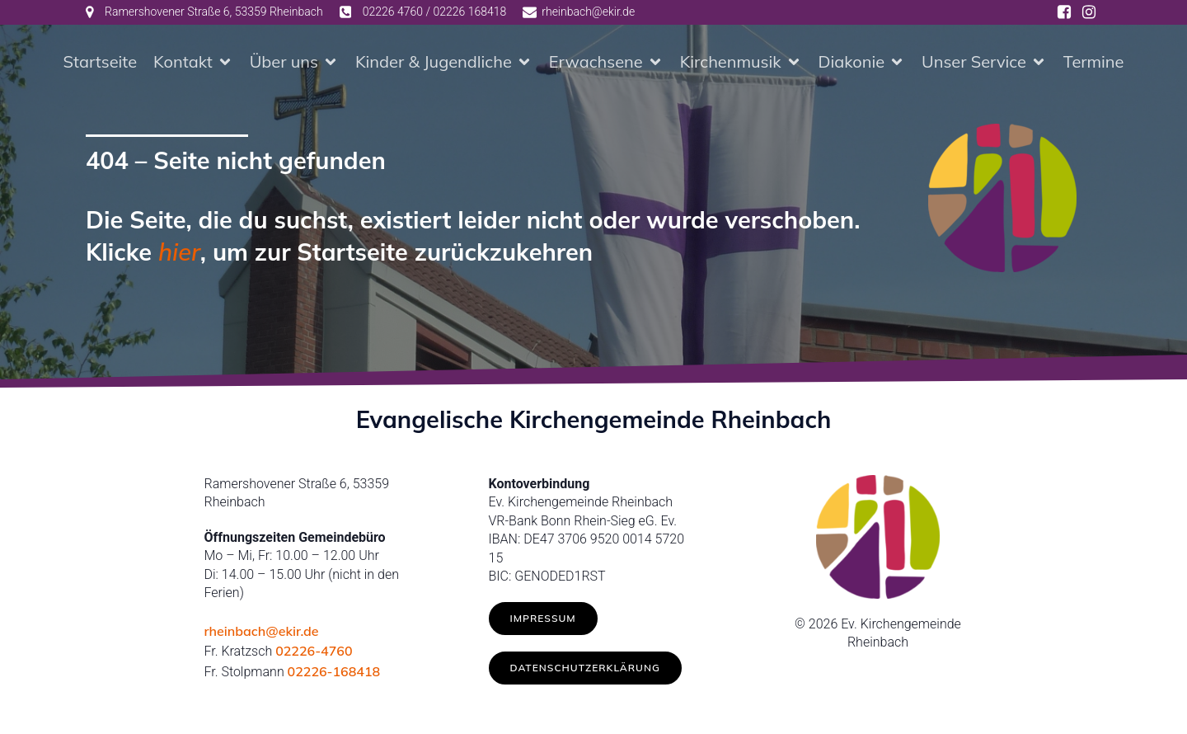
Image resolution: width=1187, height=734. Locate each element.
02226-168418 (334, 671)
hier (179, 251)
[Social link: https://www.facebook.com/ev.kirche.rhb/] (1064, 12)
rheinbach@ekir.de (261, 631)
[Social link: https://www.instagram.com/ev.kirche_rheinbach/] (1089, 12)
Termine (1093, 61)
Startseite (100, 61)
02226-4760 (313, 650)
